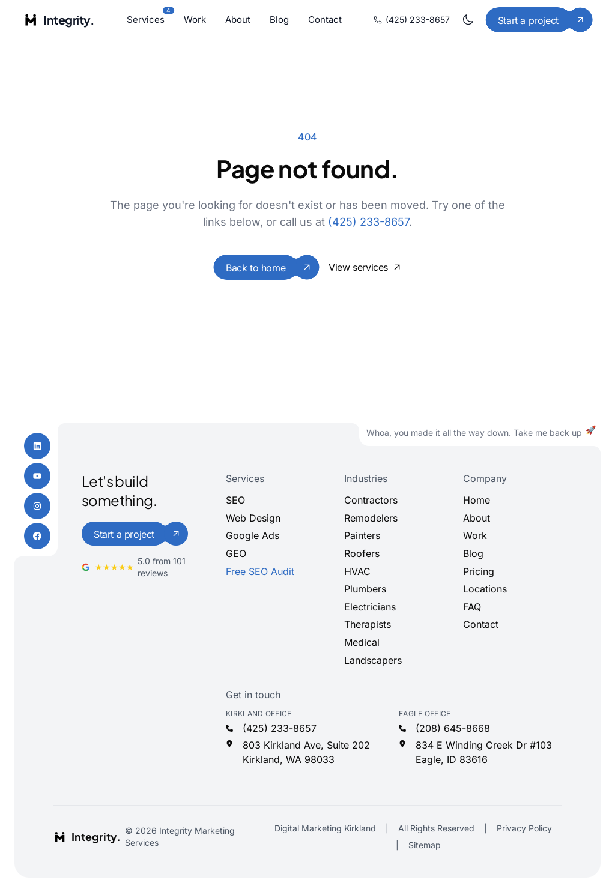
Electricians (370, 607)
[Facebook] (37, 536)
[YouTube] (37, 476)
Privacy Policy (524, 828)
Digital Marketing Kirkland (325, 828)
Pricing (478, 571)
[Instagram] (37, 506)
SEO (235, 500)
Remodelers (371, 518)
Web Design (253, 518)
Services (146, 19)
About (237, 19)
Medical (362, 642)
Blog (279, 19)
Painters (362, 535)
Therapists (367, 624)
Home (476, 500)
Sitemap (424, 845)
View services (365, 267)
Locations (485, 589)
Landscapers (373, 660)
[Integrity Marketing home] (58, 19)
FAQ (472, 607)
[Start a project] (539, 20)
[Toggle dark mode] (468, 20)
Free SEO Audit (260, 571)
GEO (236, 553)
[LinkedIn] (37, 446)
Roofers (362, 553)
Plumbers (365, 589)
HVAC (357, 571)
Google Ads (252, 535)
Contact (325, 19)
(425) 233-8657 (412, 19)
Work (195, 19)
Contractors (371, 500)
